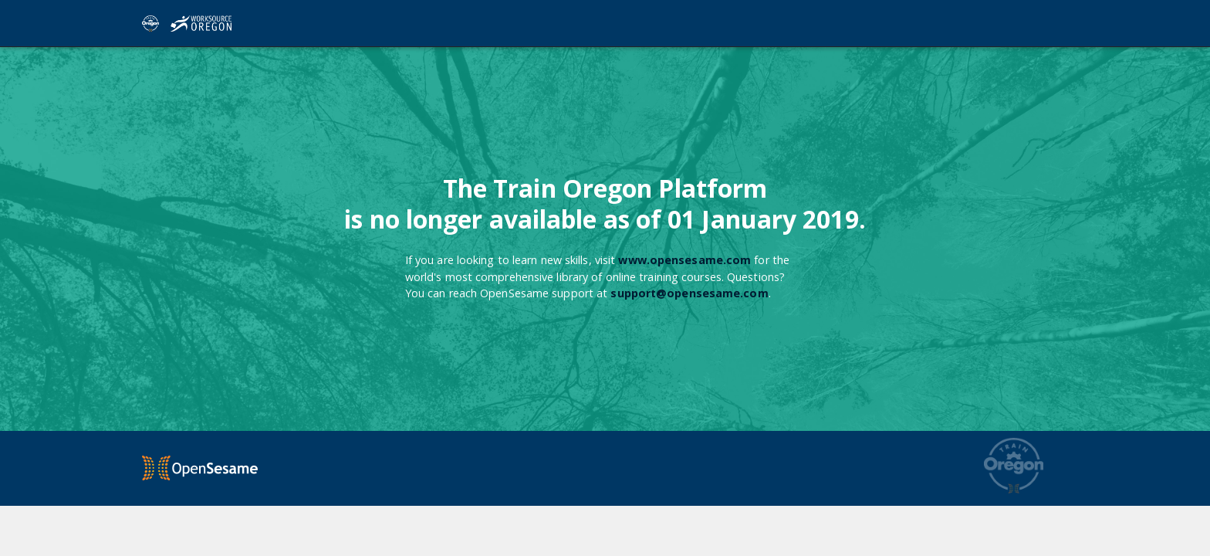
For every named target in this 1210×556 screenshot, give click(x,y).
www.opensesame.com (684, 260)
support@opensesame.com (689, 293)
